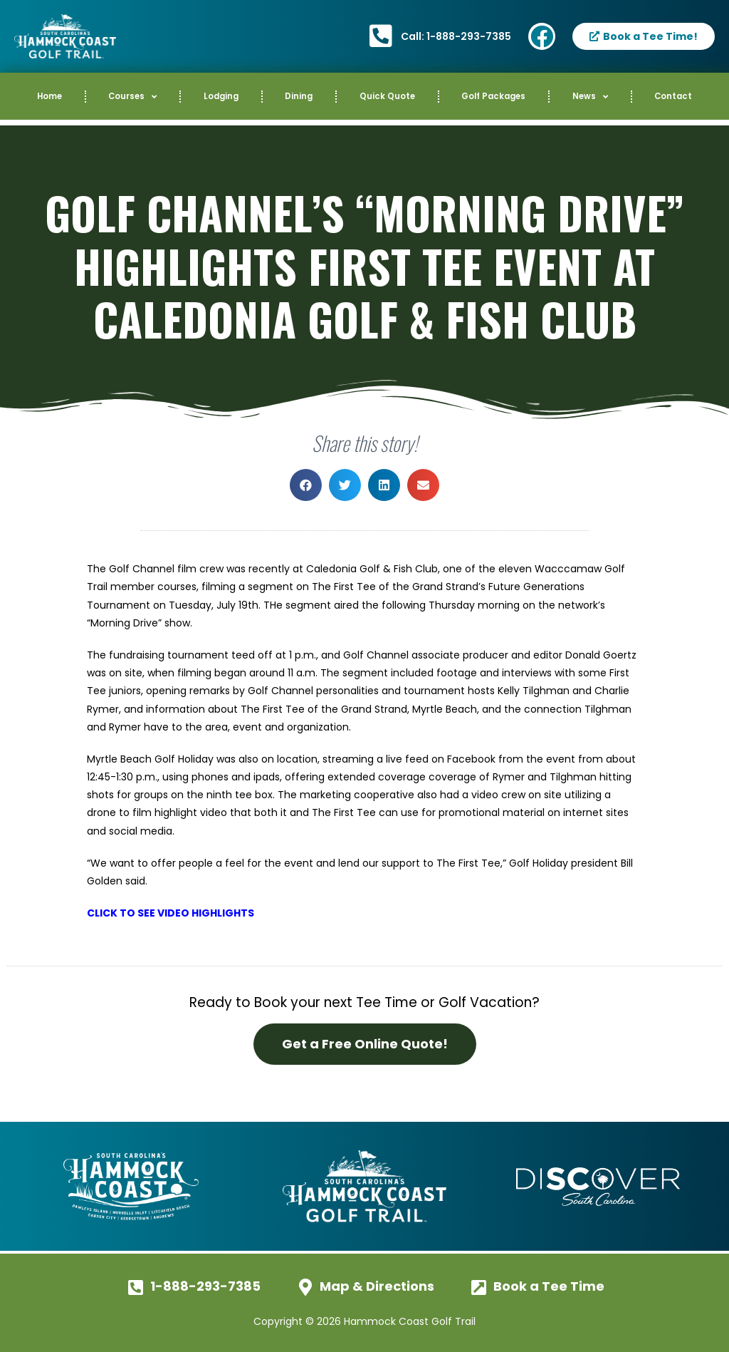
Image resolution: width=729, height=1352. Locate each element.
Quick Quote (387, 96)
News (590, 97)
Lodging (221, 96)
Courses (132, 97)
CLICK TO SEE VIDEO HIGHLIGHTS (170, 913)
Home (49, 96)
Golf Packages (493, 96)
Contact (673, 96)
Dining (299, 96)
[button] (306, 485)
